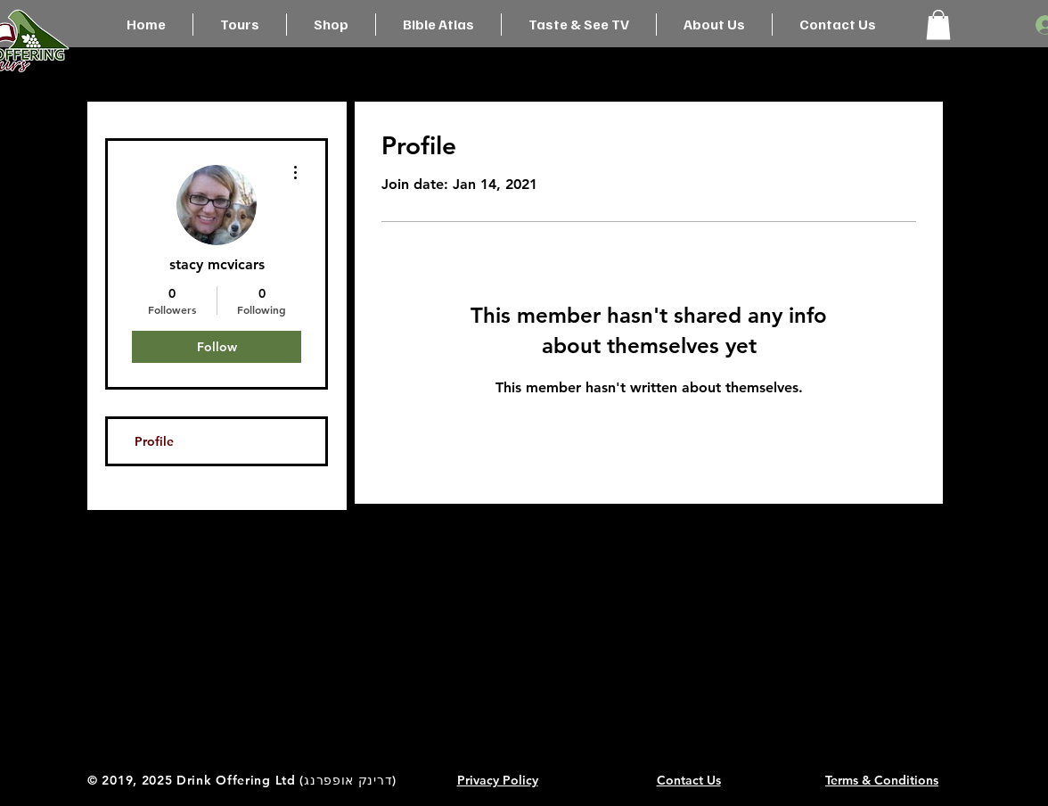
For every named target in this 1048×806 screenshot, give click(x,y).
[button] (938, 24)
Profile (154, 441)
